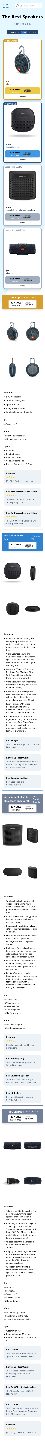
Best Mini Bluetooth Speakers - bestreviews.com (20, 1098)
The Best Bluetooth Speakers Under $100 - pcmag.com (22, 522)
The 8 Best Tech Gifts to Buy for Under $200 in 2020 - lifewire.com (21, 1081)
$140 (24, 32)
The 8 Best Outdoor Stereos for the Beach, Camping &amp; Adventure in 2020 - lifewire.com (22, 764)
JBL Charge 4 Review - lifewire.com (21, 1432)
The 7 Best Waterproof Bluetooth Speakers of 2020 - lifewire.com (21, 1355)
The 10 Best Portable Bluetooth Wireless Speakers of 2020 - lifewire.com (20, 1373)
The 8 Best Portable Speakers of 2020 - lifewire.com (20, 1063)
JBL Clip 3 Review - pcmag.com (19, 481)
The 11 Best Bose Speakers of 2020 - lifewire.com (22, 746)
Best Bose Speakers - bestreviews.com (15, 783)
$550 (34, 32)
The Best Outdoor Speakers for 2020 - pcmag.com (20, 501)
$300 (29, 32)
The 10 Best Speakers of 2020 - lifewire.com (20, 1392)
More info (22, 97)
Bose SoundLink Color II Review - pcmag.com (21, 1046)
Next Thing (6, 6)
